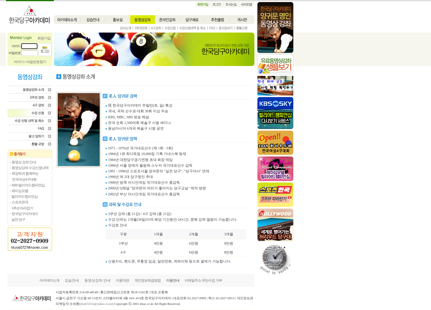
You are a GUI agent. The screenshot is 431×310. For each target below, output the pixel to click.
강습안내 (72, 280)
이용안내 (172, 280)
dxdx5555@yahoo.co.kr (96, 304)
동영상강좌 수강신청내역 (30, 168)
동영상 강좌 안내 (24, 162)
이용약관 (122, 280)
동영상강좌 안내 (97, 280)
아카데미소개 (49, 280)
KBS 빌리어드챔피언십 (28, 185)
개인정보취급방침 (147, 280)
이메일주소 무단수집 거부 (203, 280)
